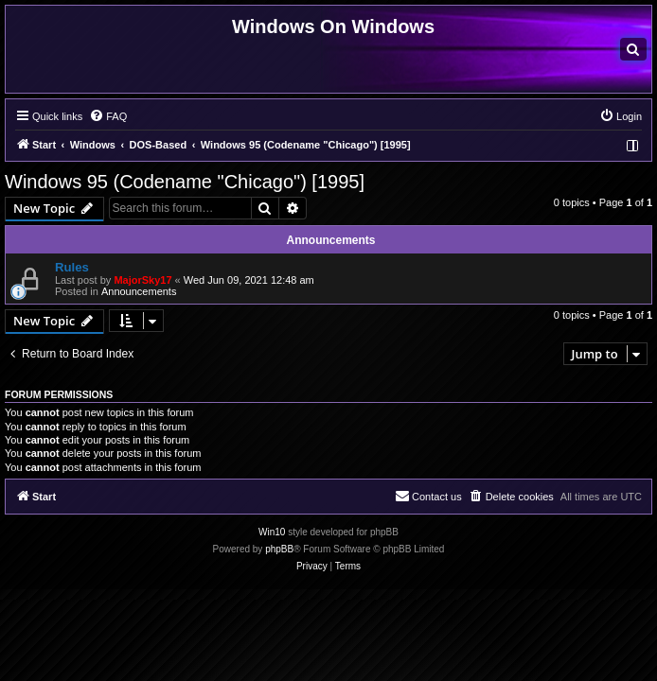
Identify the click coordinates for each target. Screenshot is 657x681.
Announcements (139, 291)
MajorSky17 (142, 280)
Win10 (271, 532)
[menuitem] (633, 49)
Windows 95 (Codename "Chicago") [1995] (184, 181)
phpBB (279, 549)
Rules (72, 267)
